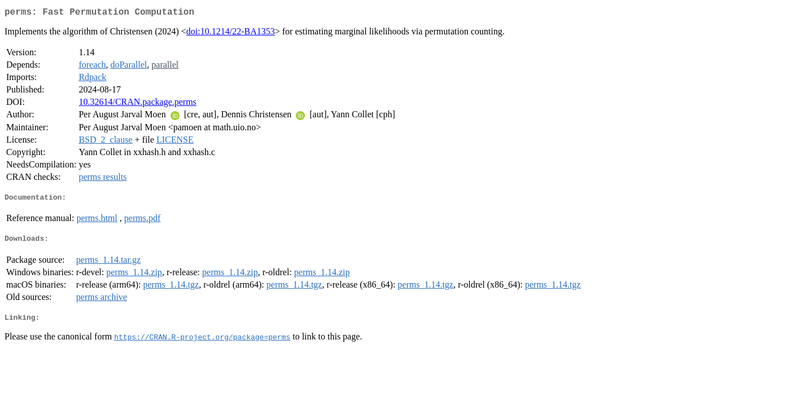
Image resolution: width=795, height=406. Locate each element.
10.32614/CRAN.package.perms (137, 104)
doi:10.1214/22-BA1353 (230, 33)
